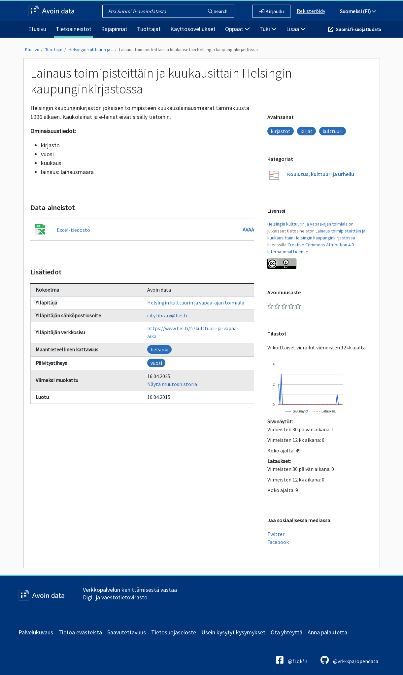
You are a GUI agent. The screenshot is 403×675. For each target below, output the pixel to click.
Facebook (278, 542)
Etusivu (37, 29)
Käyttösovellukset (193, 29)
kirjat (306, 131)
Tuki (268, 29)
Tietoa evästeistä (80, 632)
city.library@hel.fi (167, 315)
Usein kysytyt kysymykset (233, 632)
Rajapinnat (114, 29)
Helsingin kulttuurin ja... (91, 50)
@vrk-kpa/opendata (349, 660)
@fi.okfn (291, 660)
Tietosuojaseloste (173, 632)
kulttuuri (332, 131)
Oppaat (237, 29)
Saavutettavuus (126, 632)
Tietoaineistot (73, 29)
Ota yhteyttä (286, 632)
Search (217, 11)
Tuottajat (149, 29)
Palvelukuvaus (35, 632)
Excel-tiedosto (73, 230)
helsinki (159, 349)
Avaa (248, 229)
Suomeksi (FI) (358, 11)
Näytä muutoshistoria (172, 384)
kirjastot (280, 131)
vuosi (156, 363)
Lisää (296, 29)
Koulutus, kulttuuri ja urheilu (320, 174)
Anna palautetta (327, 632)
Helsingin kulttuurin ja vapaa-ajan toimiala (195, 302)
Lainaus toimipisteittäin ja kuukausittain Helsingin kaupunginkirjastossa (188, 50)
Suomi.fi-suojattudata (358, 29)
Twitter (276, 534)
